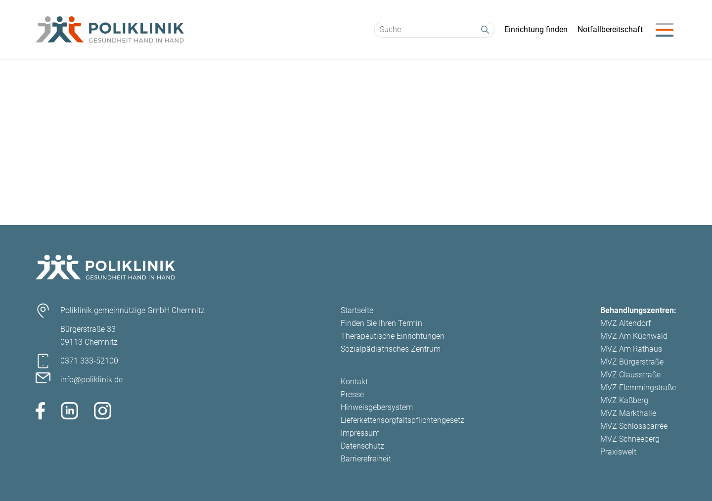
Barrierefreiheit (366, 458)
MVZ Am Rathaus (631, 349)
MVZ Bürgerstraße (632, 361)
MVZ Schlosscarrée (634, 426)
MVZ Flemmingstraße (638, 387)
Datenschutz (362, 446)
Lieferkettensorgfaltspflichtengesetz (402, 420)
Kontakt (354, 381)
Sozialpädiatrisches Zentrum (391, 349)
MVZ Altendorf (625, 323)
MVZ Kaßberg (624, 400)
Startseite (357, 310)
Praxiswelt (618, 451)
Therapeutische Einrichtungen (393, 336)
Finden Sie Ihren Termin (381, 323)
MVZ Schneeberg (630, 439)
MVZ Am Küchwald (634, 336)
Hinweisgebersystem (377, 407)
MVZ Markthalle (628, 413)
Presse (352, 394)
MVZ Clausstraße (630, 374)
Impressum (360, 433)
